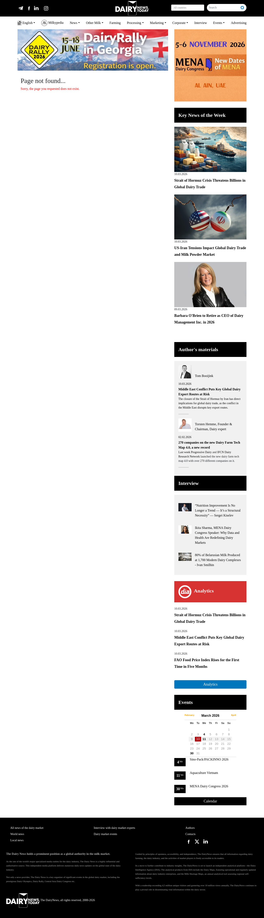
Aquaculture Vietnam (204, 773)
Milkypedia (52, 23)
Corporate (179, 23)
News (73, 23)
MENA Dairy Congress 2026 (209, 786)
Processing (134, 23)
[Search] (223, 7)
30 (192, 753)
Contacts (190, 834)
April (233, 715)
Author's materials (198, 349)
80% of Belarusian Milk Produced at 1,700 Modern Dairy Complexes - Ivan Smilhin (218, 560)
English (25, 23)
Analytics (210, 684)
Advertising (238, 23)
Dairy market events (105, 834)
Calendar (210, 801)
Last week (184, 452)
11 (204, 739)
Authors (190, 827)
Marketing (157, 23)
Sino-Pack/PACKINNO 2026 (209, 759)
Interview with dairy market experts (114, 827)
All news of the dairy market (27, 827)
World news (17, 834)
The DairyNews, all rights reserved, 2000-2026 (50, 900)
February (189, 715)
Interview (200, 23)
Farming (115, 23)
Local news (17, 840)
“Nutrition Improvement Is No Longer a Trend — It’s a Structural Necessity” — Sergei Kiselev (217, 510)
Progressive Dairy (201, 452)
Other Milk (93, 23)
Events (217, 23)
